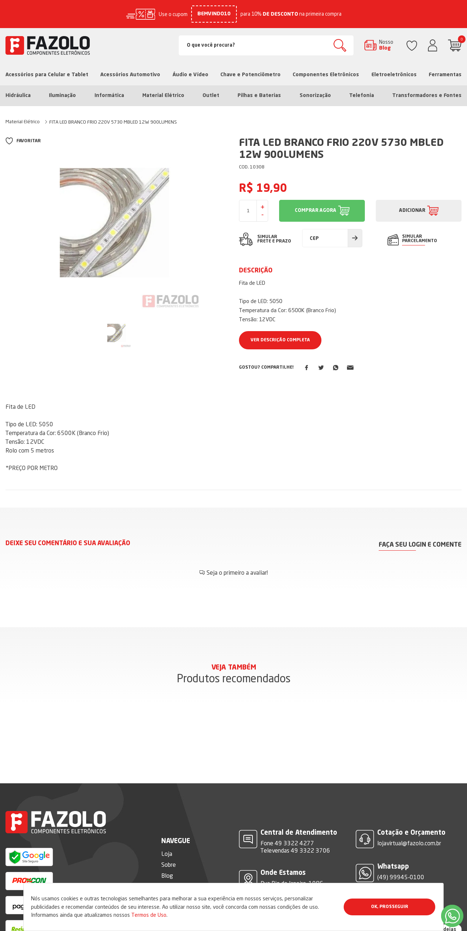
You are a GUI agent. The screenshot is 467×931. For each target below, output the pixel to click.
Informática (109, 95)
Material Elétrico (163, 95)
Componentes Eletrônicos (326, 74)
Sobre (168, 843)
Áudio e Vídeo (190, 74)
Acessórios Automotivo (130, 74)
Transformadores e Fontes (427, 95)
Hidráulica (18, 95)
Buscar (340, 45)
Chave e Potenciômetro (250, 74)
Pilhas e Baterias (259, 95)
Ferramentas (445, 74)
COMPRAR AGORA (315, 210)
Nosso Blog (386, 45)
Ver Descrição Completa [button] (280, 340)
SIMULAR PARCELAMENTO (419, 238)
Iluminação (62, 95)
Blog (167, 854)
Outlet (210, 95)
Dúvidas (171, 875)
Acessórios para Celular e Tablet (46, 74)
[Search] (266, 45)
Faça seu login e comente (420, 545)
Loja (166, 832)
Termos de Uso (148, 914)
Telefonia (361, 95)
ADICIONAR (412, 210)
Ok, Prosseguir (389, 907)
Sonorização (315, 95)
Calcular (355, 238)
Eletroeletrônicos (394, 74)
